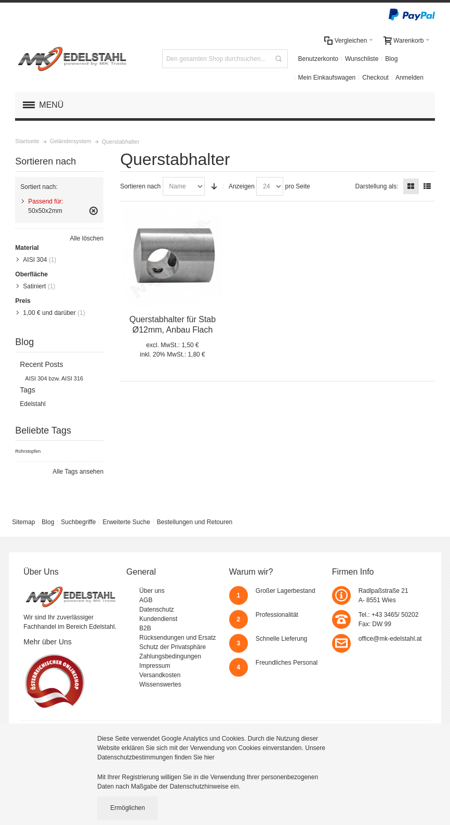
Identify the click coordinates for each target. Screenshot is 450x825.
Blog (391, 58)
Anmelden (409, 77)
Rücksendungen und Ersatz (177, 637)
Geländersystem (70, 141)
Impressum (154, 665)
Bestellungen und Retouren (194, 522)
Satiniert (34, 286)
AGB (145, 600)
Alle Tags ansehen (77, 471)
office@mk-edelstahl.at (390, 638)
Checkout (375, 77)
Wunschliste (361, 58)
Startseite (27, 141)
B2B (145, 628)
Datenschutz (156, 609)
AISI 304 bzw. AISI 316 (54, 378)
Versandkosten (159, 675)
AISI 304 (35, 259)
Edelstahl (32, 404)
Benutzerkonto (318, 58)
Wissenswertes (160, 684)
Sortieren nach (140, 186)
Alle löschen (86, 238)
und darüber (49, 312)
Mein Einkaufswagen (327, 77)
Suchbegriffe (78, 522)
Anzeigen (242, 186)
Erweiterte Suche (126, 522)
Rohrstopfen (28, 451)
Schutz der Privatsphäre (172, 647)
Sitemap (23, 522)
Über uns (152, 590)
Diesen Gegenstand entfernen (93, 210)
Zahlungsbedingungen (170, 656)
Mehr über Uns (47, 642)
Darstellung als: (377, 186)
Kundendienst (158, 619)
